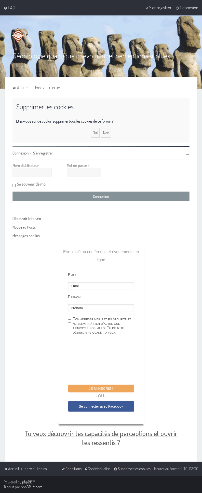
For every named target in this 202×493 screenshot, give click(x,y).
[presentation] (105, 360)
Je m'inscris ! (101, 388)
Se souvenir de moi (31, 184)
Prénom (74, 297)
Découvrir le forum (27, 218)
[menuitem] (9, 7)
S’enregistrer (43, 153)
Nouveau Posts (24, 227)
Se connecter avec (101, 406)
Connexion (21, 153)
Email (72, 275)
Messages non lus (26, 235)
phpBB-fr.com (31, 486)
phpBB (27, 482)
